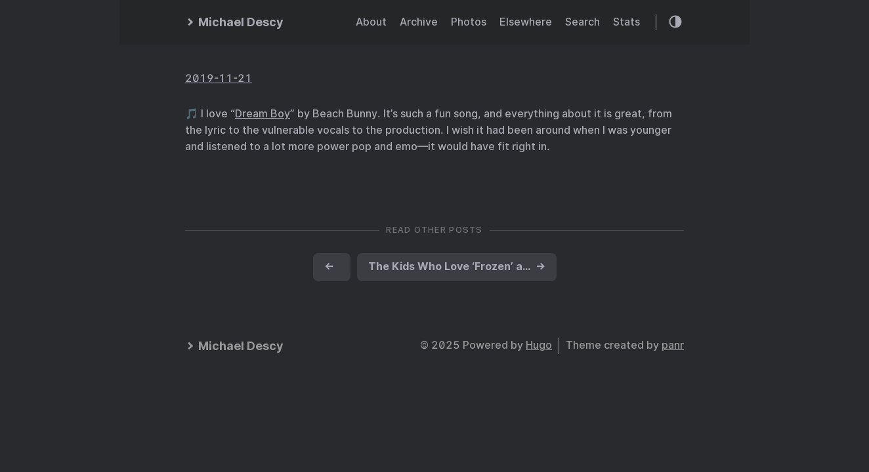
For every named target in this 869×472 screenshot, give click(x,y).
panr (673, 345)
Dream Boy (262, 114)
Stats (626, 22)
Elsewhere (525, 22)
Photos (468, 22)
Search (582, 22)
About (371, 22)
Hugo (539, 345)
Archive (419, 22)
